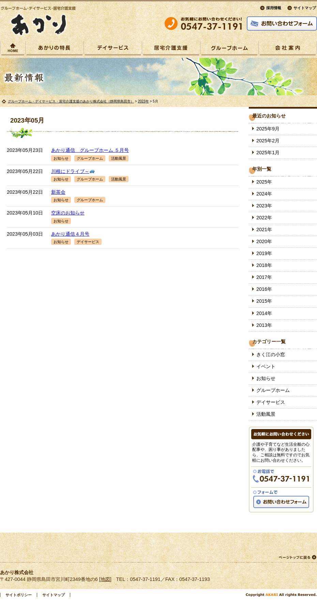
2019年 (264, 253)
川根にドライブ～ (72, 171)
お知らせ (61, 158)
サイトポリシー (18, 595)
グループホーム (90, 158)
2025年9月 (268, 128)
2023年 (143, 101)
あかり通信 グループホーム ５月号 (90, 150)
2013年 (264, 325)
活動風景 (118, 158)
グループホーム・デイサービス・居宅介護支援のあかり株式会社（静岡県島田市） (71, 101)
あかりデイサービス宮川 (113, 49)
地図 (105, 579)
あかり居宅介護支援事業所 (171, 49)
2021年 (264, 229)
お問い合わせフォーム (282, 23)
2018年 (264, 265)
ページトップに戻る (297, 557)
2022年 (264, 217)
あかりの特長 (55, 49)
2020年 (264, 241)
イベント (265, 366)
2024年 (264, 193)
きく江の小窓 (270, 354)
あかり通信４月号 (70, 234)
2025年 (264, 182)
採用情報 (273, 8)
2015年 (264, 301)
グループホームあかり (229, 49)
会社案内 (288, 49)
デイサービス (88, 242)
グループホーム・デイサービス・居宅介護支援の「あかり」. (38, 21)
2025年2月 (268, 140)
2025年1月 (268, 152)
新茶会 (58, 192)
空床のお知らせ (68, 213)
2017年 (264, 277)
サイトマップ (304, 8)
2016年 (264, 289)
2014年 (264, 313)
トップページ (12, 49)
